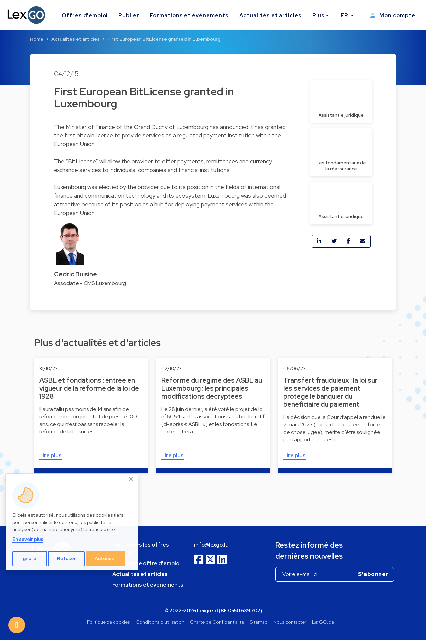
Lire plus (50, 455)
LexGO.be (323, 622)
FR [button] (345, 15)
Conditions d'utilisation (160, 622)
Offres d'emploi (85, 15)
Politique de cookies (108, 622)
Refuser (66, 558)
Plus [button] (318, 15)
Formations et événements (189, 15)
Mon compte (392, 15)
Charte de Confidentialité (217, 622)
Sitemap (259, 622)
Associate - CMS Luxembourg (90, 283)
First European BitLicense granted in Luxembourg (164, 39)
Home (36, 39)
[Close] (131, 479)
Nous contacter (289, 622)
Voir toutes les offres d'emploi (140, 548)
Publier (128, 15)
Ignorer (29, 558)
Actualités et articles (270, 15)
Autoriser (105, 558)
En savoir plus (27, 539)
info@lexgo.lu (211, 544)
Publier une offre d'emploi (146, 563)
